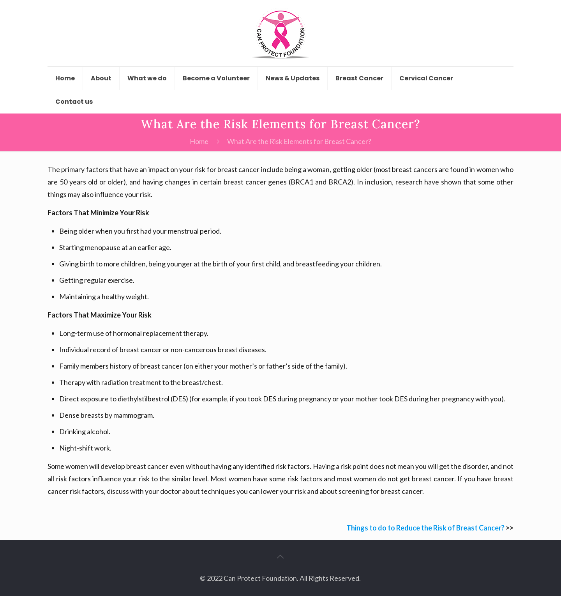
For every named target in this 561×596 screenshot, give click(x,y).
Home (199, 141)
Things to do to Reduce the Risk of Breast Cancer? (425, 527)
